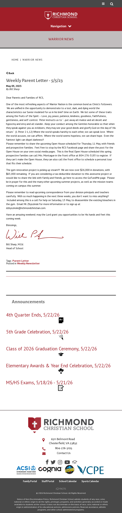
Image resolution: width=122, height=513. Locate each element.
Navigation (61, 26)
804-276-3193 (63, 448)
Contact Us (64, 453)
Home (15, 59)
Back (10, 73)
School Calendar (68, 481)
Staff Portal (48, 481)
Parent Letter (20, 260)
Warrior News (32, 59)
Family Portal (30, 481)
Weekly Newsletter (28, 263)
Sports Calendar (90, 481)
